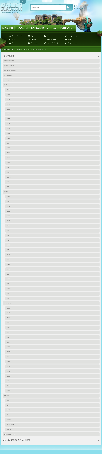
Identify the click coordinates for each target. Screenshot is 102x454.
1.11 (8, 182)
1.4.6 (8, 94)
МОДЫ (6, 85)
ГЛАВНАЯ (7, 27)
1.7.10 (8, 138)
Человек (9, 415)
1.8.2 (8, 153)
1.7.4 (8, 123)
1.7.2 (8, 119)
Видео (69, 39)
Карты (32, 36)
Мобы (8, 410)
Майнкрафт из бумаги (74, 36)
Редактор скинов (51, 39)
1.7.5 (8, 128)
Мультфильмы (11, 424)
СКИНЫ (6, 395)
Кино (8, 400)
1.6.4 (8, 114)
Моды (13, 39)
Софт (48, 36)
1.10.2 (8, 177)
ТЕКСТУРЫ (7, 303)
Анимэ (9, 419)
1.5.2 (8, 104)
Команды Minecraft (9, 80)
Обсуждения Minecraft (10, 70)
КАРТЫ (6, 191)
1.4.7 (8, 99)
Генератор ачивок (72, 43)
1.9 (8, 167)
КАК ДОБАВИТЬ (39, 27)
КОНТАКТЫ (66, 27)
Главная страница (9, 60)
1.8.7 (8, 157)
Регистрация (79, 6)
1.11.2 (8, 187)
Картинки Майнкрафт (52, 43)
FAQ (54, 27)
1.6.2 (8, 109)
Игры (8, 405)
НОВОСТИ (22, 27)
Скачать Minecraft (17, 36)
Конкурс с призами (9, 65)
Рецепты (14, 43)
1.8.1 (8, 148)
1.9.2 (8, 279)
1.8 (8, 143)
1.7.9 (8, 133)
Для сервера (34, 43)
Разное (9, 429)
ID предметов (8, 75)
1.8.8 (8, 162)
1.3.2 (8, 89)
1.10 (8, 172)
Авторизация (79, 8)
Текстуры (33, 39)
